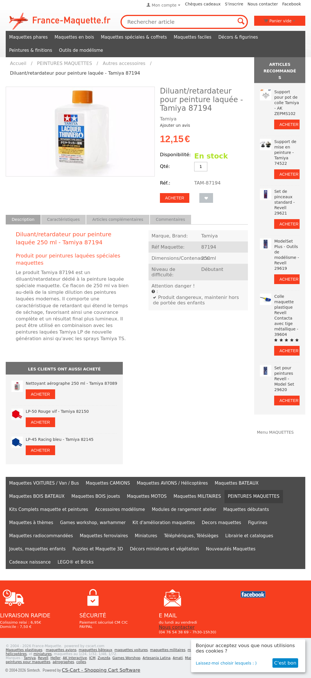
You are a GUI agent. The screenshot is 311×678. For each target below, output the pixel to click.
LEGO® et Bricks (75, 562)
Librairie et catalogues (249, 535)
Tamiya (30, 658)
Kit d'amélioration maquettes (164, 522)
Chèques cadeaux (203, 4)
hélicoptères (16, 654)
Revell (43, 658)
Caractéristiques (63, 219)
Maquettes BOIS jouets (95, 496)
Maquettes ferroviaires (104, 535)
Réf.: (165, 183)
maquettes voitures (131, 650)
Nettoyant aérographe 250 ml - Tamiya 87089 (71, 383)
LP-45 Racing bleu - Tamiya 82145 (59, 439)
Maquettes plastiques (24, 650)
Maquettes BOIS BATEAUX (37, 496)
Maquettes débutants (246, 509)
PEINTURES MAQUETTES (64, 63)
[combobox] (184, 22)
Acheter (174, 198)
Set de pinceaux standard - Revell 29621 (284, 202)
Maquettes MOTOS (146, 496)
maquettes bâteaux (95, 650)
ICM (92, 658)
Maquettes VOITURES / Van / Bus (44, 483)
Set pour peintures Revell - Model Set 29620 (284, 379)
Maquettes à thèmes (31, 522)
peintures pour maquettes (28, 662)
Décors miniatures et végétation (164, 549)
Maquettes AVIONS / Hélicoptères (172, 483)
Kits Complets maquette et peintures (48, 509)
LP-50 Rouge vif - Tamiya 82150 (57, 411)
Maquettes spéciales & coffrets (134, 37)
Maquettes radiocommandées (41, 535)
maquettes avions (61, 650)
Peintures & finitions (30, 50)
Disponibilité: (175, 154)
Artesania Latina (156, 658)
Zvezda (104, 658)
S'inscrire (234, 4)
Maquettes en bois (74, 37)
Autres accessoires (124, 63)
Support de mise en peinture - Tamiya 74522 (285, 152)
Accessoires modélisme (120, 509)
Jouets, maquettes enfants (37, 549)
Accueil (18, 63)
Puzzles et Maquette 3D (98, 549)
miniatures (42, 654)
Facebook (291, 4)
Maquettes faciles (192, 37)
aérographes (63, 662)
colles (81, 662)
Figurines (257, 522)
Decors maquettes (221, 522)
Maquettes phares (28, 37)
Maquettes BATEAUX (237, 483)
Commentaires (170, 219)
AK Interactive (75, 658)
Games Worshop (127, 658)
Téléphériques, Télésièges (191, 535)
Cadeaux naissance (30, 562)
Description (23, 219)
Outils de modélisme (81, 50)
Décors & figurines (238, 37)
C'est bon (285, 663)
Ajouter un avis (175, 125)
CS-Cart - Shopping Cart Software (101, 670)
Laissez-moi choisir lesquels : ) (226, 663)
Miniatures (146, 535)
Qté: (165, 166)
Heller (56, 658)
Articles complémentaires (117, 219)
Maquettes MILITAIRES (197, 496)
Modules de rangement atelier (184, 509)
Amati (178, 658)
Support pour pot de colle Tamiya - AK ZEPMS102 (286, 103)
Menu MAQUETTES (275, 432)
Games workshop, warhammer (93, 522)
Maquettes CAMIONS (108, 483)
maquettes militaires (167, 650)
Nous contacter (263, 4)
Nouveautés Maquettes (231, 549)
